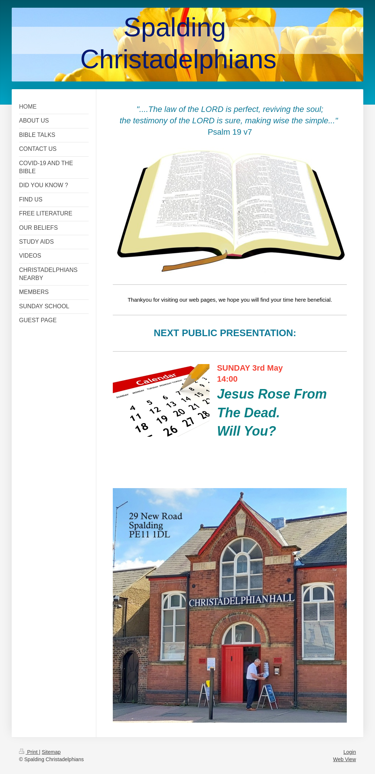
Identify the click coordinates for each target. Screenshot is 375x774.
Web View (344, 759)
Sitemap (51, 752)
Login (350, 752)
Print (29, 752)
